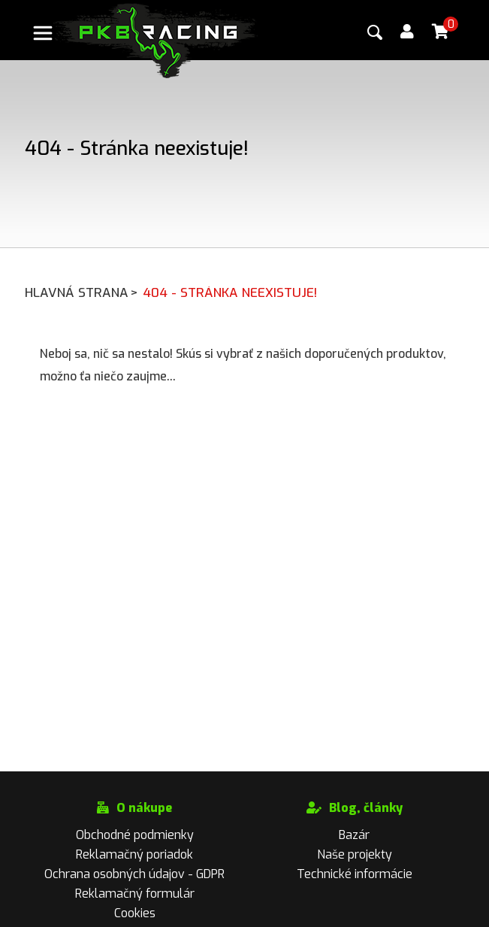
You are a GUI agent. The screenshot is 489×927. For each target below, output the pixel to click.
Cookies (134, 913)
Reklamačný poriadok (134, 854)
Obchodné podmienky (135, 835)
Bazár (354, 835)
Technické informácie (354, 874)
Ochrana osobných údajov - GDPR (134, 874)
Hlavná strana (82, 292)
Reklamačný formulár (135, 893)
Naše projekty (354, 854)
